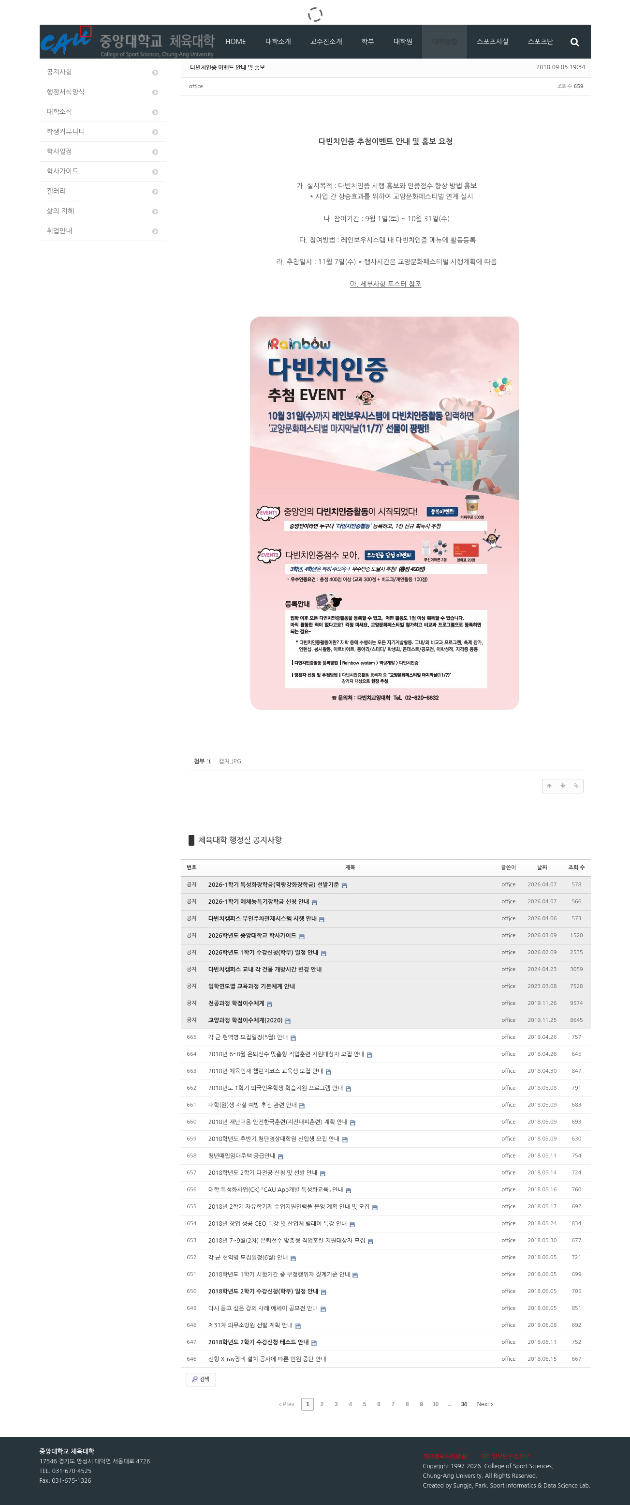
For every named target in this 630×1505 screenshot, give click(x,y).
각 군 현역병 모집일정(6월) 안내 (249, 1258)
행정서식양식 (103, 92)
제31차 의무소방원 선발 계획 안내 (251, 1325)
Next (485, 1404)
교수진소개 (326, 41)
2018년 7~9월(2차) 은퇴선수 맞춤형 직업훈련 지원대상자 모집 (287, 1241)
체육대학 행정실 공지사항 (240, 840)
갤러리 (103, 191)
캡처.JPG (230, 761)
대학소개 (278, 41)
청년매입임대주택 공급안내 (242, 1156)
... (449, 1404)
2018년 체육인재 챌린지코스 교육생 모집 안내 (266, 1071)
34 (464, 1404)
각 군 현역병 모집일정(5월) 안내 (249, 1037)
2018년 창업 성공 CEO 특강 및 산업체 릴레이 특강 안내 (278, 1224)
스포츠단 (541, 41)
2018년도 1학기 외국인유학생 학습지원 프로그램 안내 (276, 1088)
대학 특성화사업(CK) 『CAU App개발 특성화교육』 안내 (276, 1190)
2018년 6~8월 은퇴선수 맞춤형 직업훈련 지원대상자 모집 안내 (287, 1054)
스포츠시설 (493, 41)
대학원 (403, 41)
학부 (368, 41)
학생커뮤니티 (103, 132)
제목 (350, 867)
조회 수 (576, 867)
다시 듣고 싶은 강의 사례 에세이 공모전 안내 (264, 1308)
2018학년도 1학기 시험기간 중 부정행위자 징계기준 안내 (280, 1274)
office (196, 86)
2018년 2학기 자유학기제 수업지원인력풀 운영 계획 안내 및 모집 (289, 1207)
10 (435, 1404)
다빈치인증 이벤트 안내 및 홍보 (227, 67)
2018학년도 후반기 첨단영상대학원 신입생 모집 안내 (274, 1139)
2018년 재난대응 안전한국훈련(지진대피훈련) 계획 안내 (278, 1122)
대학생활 (444, 41)
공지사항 (103, 72)
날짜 (542, 867)
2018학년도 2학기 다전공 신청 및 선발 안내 (263, 1173)
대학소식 (103, 112)
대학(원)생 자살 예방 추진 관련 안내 (253, 1105)
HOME (235, 41)
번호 (192, 867)
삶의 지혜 (103, 211)
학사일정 (103, 151)
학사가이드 (103, 171)
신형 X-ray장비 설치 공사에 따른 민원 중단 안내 (267, 1359)
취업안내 (103, 231)
